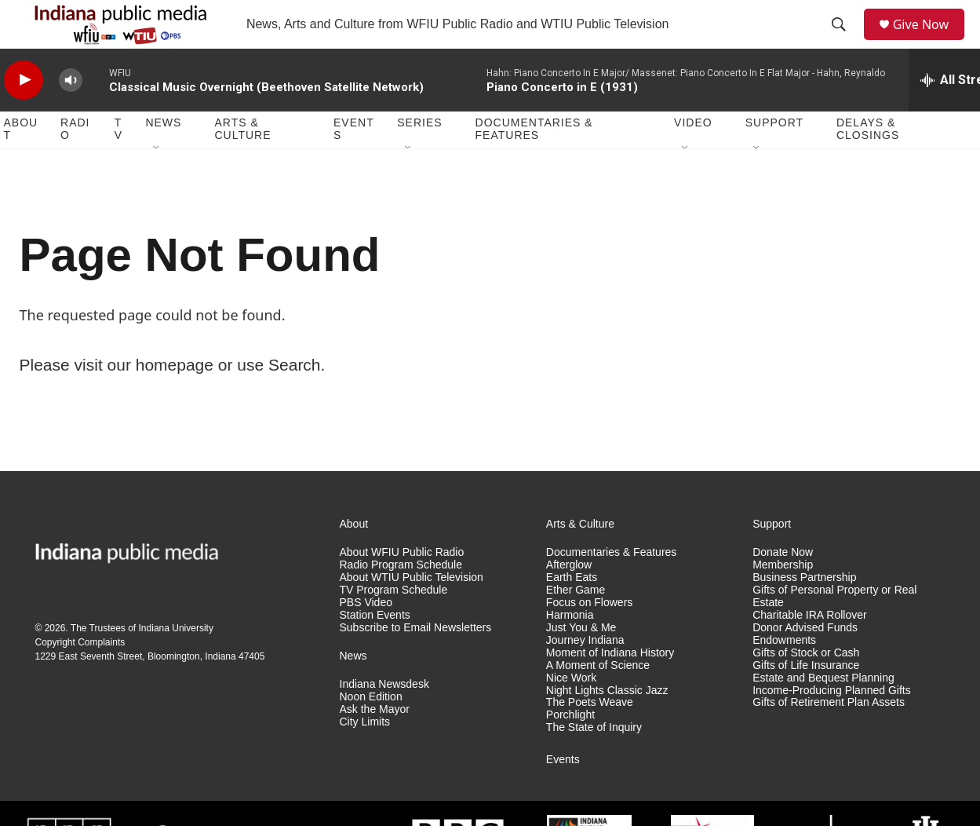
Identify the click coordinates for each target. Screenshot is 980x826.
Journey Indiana (585, 674)
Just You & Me (581, 661)
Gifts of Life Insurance (805, 699)
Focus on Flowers (589, 636)
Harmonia (570, 649)
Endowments (784, 674)
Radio (74, 163)
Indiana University (176, 661)
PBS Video (366, 636)
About (21, 163)
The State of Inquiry (594, 762)
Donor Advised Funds (805, 661)
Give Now (929, 41)
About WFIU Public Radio (402, 586)
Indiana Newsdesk (384, 718)
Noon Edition (371, 730)
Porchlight (570, 749)
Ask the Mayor (375, 743)
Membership (782, 599)
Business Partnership (804, 611)
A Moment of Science (598, 699)
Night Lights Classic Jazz (607, 724)
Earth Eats (571, 611)
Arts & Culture (242, 163)
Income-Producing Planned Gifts (831, 724)
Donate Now (782, 586)
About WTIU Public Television (411, 611)
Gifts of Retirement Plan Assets (828, 737)
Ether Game (575, 624)
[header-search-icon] (843, 42)
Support (774, 157)
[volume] (70, 114)
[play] (23, 114)
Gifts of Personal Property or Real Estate (834, 630)
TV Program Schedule (394, 624)
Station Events (375, 649)
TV (118, 163)
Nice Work (571, 712)
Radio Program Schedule (401, 599)
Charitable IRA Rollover (809, 649)
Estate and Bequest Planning (823, 712)
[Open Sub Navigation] (157, 182)
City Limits (365, 756)
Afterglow (569, 599)
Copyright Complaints (80, 676)
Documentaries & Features (534, 163)
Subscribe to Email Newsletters (416, 661)
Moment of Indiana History (610, 687)
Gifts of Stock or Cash (805, 687)
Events (353, 163)
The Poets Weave (589, 737)
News (163, 157)
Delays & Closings (867, 163)
